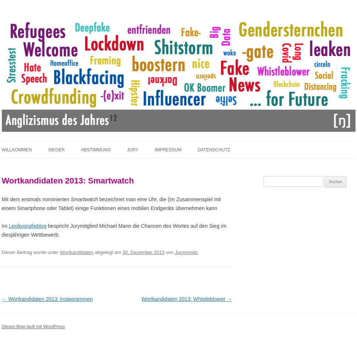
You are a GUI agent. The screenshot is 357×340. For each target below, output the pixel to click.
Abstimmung (96, 149)
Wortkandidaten (77, 252)
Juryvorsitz (186, 252)
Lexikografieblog (27, 226)
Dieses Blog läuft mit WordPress (33, 326)
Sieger (56, 149)
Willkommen (17, 149)
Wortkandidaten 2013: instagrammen (47, 299)
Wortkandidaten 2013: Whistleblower (186, 299)
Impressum (168, 149)
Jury (133, 149)
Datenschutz (213, 149)
